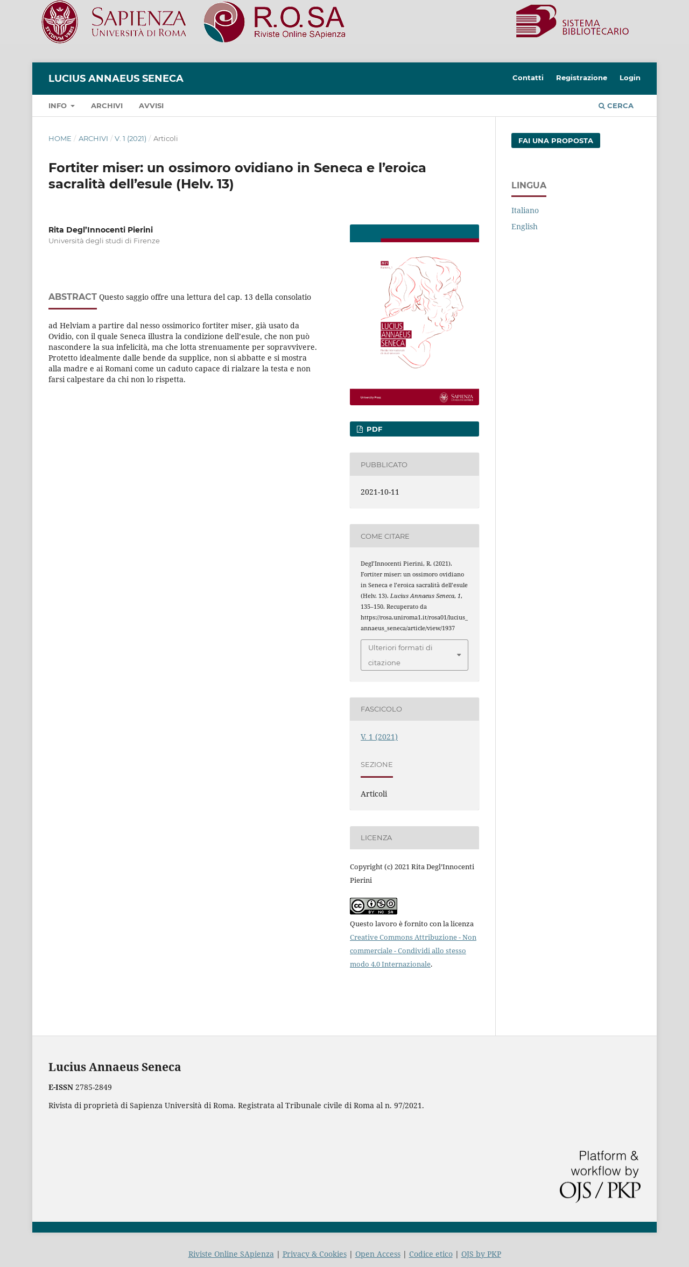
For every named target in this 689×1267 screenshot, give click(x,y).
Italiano (525, 210)
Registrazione (581, 77)
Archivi (107, 105)
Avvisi (151, 105)
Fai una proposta (555, 140)
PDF (373, 429)
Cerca (616, 105)
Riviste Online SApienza (231, 1254)
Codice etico (431, 1254)
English (524, 226)
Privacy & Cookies (315, 1254)
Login (630, 77)
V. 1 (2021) (130, 138)
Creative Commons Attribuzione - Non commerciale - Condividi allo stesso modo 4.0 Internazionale (413, 950)
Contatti (528, 77)
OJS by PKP (481, 1254)
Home (60, 138)
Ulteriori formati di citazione (400, 655)
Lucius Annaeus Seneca (116, 79)
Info (58, 105)
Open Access (377, 1254)
